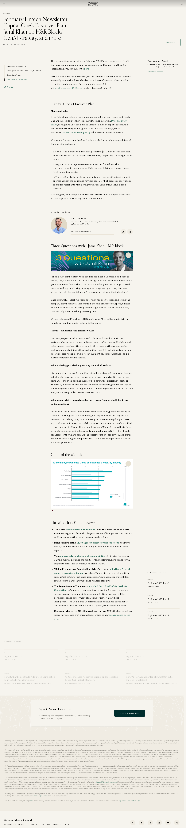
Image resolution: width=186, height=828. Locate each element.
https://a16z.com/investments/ (106, 782)
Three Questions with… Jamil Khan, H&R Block (24, 71)
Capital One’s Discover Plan (17, 66)
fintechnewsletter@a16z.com (68, 88)
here (86, 68)
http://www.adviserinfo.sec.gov (129, 801)
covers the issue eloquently (76, 132)
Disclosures (57, 824)
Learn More (155, 71)
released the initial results (80, 529)
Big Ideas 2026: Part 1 (158, 615)
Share (9, 87)
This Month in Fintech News (17, 79)
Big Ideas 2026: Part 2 (158, 599)
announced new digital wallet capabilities (82, 556)
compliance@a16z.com (40, 796)
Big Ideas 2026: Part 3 (158, 583)
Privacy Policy (45, 824)
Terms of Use (32, 824)
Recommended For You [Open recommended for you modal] (157, 573)
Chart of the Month (14, 75)
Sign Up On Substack (130, 713)
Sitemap (67, 824)
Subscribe (170, 42)
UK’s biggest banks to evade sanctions (97, 542)
